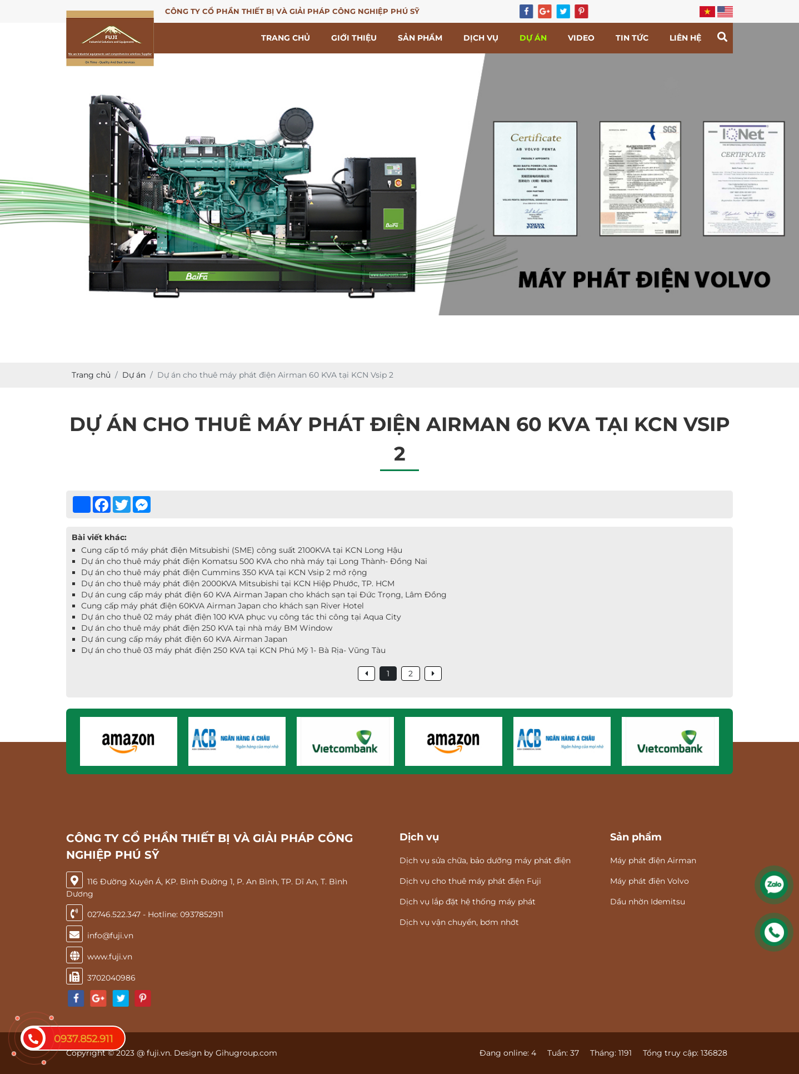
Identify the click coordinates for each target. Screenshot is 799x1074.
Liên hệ (685, 38)
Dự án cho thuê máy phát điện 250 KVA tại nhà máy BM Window (206, 628)
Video (581, 38)
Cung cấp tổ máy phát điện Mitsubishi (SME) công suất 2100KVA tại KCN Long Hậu (241, 550)
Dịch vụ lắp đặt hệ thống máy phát (468, 902)
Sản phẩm (420, 38)
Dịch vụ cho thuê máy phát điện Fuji (470, 881)
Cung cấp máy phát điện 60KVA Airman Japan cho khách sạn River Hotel (222, 606)
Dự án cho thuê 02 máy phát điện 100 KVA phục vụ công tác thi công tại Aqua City (241, 617)
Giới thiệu (354, 38)
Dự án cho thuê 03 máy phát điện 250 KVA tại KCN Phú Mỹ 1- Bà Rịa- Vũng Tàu (233, 650)
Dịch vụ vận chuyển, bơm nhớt (459, 922)
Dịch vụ (480, 38)
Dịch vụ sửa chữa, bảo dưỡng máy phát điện (485, 860)
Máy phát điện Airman (653, 860)
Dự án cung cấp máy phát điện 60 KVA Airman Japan (184, 639)
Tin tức (632, 38)
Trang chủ (285, 38)
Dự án (533, 38)
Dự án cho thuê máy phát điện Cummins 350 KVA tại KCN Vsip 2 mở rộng (224, 572)
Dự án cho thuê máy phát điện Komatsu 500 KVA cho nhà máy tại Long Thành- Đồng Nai (254, 561)
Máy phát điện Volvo (649, 881)
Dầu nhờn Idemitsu (647, 902)
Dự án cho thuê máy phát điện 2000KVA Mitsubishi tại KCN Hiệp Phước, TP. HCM (237, 583)
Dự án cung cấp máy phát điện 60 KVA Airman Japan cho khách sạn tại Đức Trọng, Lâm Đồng (264, 595)
